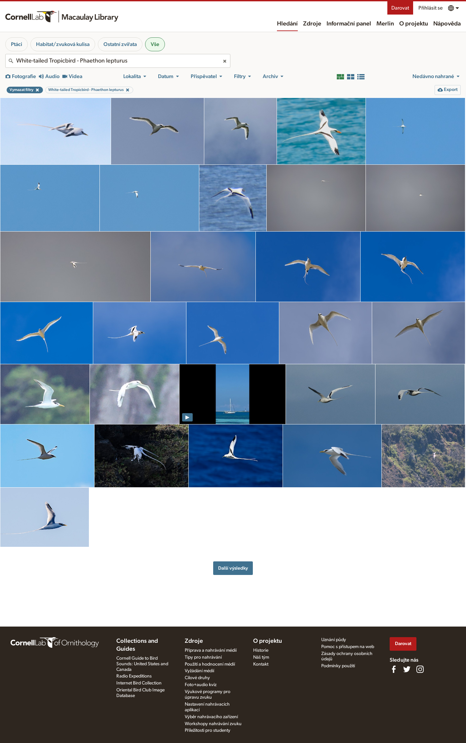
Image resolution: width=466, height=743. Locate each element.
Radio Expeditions (134, 676)
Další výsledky (233, 568)
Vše (155, 44)
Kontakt (260, 664)
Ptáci (16, 44)
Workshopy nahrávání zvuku (213, 723)
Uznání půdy (333, 639)
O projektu (413, 24)
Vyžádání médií (199, 671)
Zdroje (312, 24)
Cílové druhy (197, 678)
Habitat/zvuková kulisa (63, 44)
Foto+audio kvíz (200, 684)
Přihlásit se (430, 8)
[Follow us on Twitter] (407, 669)
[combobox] (117, 60)
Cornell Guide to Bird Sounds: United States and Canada (142, 664)
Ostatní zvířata (120, 44)
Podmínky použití (338, 666)
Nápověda (447, 24)
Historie (260, 650)
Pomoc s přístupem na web (347, 646)
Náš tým (261, 657)
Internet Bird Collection (139, 683)
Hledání (287, 24)
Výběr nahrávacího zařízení (211, 717)
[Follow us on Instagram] (420, 669)
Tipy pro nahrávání (203, 657)
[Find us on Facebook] (394, 669)
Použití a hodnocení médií (210, 664)
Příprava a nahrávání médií (211, 650)
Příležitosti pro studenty (207, 730)
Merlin (385, 24)
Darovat (400, 8)
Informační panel (349, 24)
